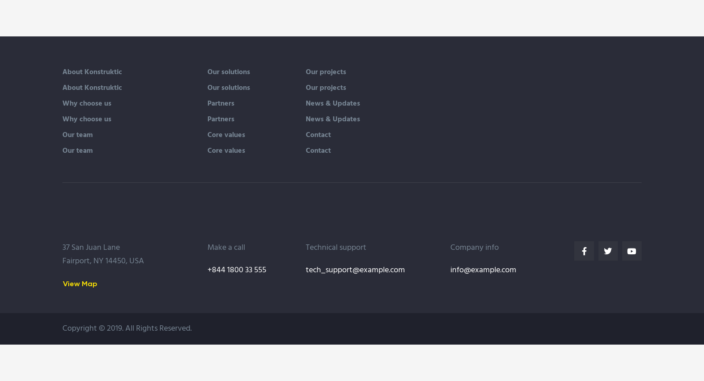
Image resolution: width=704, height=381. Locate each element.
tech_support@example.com (355, 270)
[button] (80, 283)
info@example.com (483, 270)
